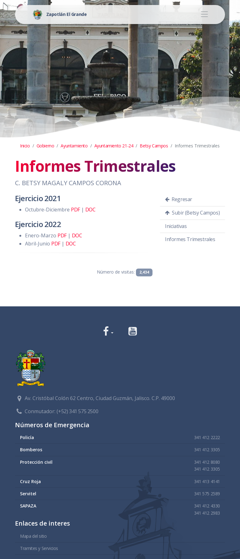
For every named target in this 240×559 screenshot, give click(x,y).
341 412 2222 (207, 437)
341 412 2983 (207, 513)
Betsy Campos (154, 146)
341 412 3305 (207, 450)
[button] (108, 332)
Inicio (25, 146)
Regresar (178, 199)
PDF (75, 209)
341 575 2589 (207, 494)
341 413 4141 (207, 481)
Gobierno (45, 146)
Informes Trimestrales (190, 239)
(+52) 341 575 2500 (77, 411)
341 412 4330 (207, 506)
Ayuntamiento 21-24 (113, 146)
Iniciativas (176, 226)
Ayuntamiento (74, 146)
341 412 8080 (207, 462)
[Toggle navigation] (204, 14)
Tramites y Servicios (39, 548)
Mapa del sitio (33, 536)
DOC (90, 209)
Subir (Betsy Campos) (192, 212)
